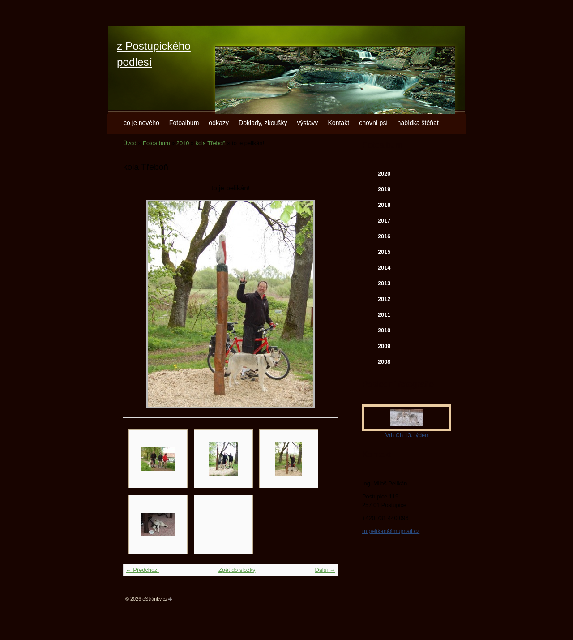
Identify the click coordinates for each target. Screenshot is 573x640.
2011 (384, 314)
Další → (325, 570)
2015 (384, 252)
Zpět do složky (237, 570)
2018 (384, 205)
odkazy (219, 122)
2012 (384, 299)
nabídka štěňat (418, 122)
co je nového (141, 122)
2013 (384, 283)
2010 (182, 143)
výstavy (307, 122)
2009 (384, 346)
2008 (384, 361)
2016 (384, 236)
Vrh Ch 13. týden (406, 435)
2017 (384, 220)
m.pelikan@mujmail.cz (390, 531)
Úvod (130, 143)
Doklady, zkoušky (263, 122)
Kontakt (338, 122)
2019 (384, 189)
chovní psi (373, 122)
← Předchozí (142, 570)
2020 (384, 173)
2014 (384, 267)
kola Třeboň (211, 143)
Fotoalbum (184, 122)
